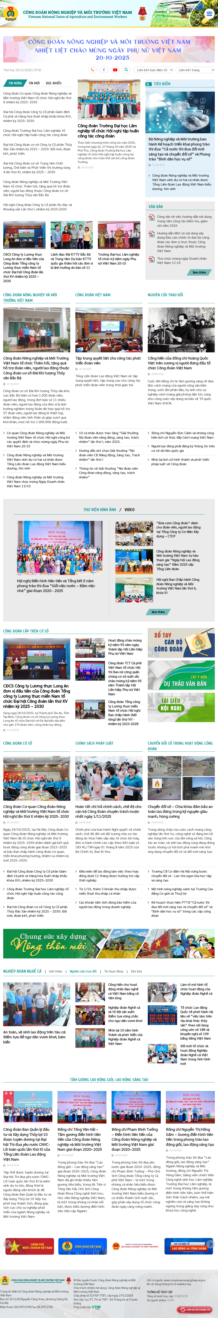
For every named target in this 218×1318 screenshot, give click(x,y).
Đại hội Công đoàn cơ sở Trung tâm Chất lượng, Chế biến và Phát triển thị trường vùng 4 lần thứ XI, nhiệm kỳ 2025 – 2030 (36, 167)
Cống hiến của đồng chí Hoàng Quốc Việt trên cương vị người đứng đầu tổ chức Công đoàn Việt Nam (179, 363)
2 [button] (132, 85)
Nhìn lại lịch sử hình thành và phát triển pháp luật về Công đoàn (180, 461)
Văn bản (156, 206)
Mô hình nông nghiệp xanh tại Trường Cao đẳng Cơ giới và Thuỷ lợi (182, 891)
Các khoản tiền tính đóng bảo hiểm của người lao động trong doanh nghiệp (107, 904)
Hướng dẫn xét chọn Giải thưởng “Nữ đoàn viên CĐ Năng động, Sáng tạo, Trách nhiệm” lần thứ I (109, 455)
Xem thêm (199, 272)
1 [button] (129, 85)
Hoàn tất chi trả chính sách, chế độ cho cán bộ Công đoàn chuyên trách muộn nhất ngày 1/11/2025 (108, 811)
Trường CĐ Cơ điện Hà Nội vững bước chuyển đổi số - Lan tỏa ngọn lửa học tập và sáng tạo (181, 875)
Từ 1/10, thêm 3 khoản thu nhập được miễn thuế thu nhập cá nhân (107, 891)
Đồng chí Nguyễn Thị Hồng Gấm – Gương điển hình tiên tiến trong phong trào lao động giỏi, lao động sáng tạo (190, 1137)
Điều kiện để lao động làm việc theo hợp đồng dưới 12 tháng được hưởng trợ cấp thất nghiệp (109, 875)
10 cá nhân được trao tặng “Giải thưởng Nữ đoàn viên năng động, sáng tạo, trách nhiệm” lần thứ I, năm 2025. (109, 437)
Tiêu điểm (157, 84)
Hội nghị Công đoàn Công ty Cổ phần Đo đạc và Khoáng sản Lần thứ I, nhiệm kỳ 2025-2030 (37, 206)
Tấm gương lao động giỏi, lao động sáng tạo (109, 1079)
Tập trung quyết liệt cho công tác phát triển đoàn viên (108, 360)
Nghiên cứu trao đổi (165, 295)
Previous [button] (7, 1244)
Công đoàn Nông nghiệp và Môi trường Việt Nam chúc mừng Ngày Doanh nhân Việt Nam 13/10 (36, 481)
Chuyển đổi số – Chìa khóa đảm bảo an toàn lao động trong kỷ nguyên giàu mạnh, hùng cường (180, 811)
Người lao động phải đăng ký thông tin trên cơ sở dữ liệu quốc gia (183, 448)
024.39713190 (22, 1307)
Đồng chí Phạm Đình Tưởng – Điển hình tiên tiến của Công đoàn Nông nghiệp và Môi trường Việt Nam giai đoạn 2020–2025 (135, 1139)
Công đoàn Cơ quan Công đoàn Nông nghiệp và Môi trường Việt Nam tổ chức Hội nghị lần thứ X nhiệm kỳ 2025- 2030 (37, 97)
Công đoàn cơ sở (17, 743)
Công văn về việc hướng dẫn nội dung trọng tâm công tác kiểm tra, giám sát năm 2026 (184, 221)
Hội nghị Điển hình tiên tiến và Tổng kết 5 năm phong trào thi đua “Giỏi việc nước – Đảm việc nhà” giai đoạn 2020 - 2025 (56, 585)
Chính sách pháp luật (94, 743)
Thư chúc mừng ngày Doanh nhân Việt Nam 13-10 (182, 260)
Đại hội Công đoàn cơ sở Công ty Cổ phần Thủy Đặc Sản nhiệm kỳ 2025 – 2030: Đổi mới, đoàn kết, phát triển (37, 149)
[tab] (15, 83)
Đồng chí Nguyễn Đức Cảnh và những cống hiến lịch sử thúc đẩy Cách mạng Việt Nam (182, 435)
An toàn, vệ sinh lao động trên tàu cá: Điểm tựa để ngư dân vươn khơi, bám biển (34, 1036)
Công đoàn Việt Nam (92, 295)
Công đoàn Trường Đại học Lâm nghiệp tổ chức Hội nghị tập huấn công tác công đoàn (35, 132)
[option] (109, 49)
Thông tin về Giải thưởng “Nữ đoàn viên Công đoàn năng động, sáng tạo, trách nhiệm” (108, 472)
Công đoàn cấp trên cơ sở (26, 631)
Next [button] (210, 1244)
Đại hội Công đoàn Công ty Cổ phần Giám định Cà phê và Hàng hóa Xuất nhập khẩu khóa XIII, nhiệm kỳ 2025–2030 (37, 116)
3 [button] (136, 85)
